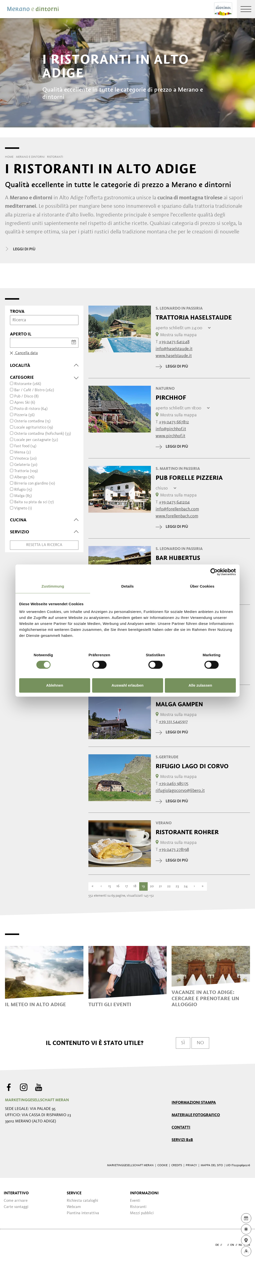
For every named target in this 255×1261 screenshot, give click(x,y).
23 (177, 886)
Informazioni (144, 1193)
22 (169, 886)
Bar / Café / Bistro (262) (34, 390)
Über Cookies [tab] (202, 586)
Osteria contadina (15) (32, 421)
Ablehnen (54, 685)
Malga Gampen (179, 704)
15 (109, 886)
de (217, 1245)
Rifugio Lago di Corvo (192, 766)
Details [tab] (127, 586)
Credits (176, 1165)
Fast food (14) (25, 446)
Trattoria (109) (26, 471)
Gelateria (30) (25, 465)
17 (126, 886)
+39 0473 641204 (174, 502)
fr (248, 1245)
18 (134, 886)
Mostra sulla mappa (176, 335)
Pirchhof (171, 397)
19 (143, 886)
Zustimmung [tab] (53, 586)
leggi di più (172, 367)
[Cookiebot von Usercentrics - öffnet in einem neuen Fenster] (214, 572)
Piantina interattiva (83, 1213)
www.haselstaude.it (174, 356)
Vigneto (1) (23, 508)
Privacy (191, 1165)
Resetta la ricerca (44, 545)
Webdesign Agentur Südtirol (11, 1245)
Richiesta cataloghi (82, 1201)
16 (118, 886)
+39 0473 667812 (174, 422)
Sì (183, 1043)
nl (240, 1245)
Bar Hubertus (178, 558)
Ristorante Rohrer (187, 832)
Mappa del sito (212, 1165)
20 (152, 886)
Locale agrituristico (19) (33, 428)
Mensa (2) (22, 452)
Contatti (181, 1128)
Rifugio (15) (23, 490)
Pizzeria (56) (24, 415)
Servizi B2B (182, 1140)
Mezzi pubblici (142, 1213)
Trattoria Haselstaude (194, 317)
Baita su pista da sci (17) (34, 502)
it (224, 1245)
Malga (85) (23, 496)
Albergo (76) (24, 477)
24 (186, 886)
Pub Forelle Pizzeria (189, 478)
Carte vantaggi (16, 1207)
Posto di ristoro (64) (31, 409)
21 (160, 886)
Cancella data (24, 353)
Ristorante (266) (27, 384)
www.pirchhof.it (170, 436)
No (200, 1043)
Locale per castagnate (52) (36, 440)
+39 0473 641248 (174, 342)
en (232, 1245)
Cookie (162, 1165)
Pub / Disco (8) (26, 396)
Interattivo (16, 1193)
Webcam (74, 1207)
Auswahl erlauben (127, 685)
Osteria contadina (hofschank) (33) (42, 434)
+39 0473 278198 (174, 849)
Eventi (135, 1201)
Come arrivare (16, 1201)
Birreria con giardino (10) (34, 484)
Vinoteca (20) (25, 459)
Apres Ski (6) (24, 403)
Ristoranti (138, 1207)
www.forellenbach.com (177, 516)
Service (74, 1193)
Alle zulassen (200, 685)
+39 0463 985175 (174, 783)
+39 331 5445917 (173, 721)
